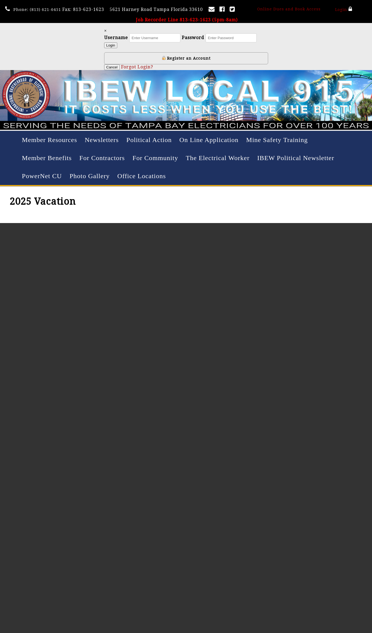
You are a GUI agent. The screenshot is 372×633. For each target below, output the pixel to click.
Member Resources (49, 139)
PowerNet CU (42, 176)
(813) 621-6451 (45, 9)
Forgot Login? (137, 67)
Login (343, 9)
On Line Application (208, 139)
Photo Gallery (89, 176)
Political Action (149, 139)
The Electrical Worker (218, 157)
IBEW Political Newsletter (295, 157)
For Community (155, 157)
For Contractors (102, 157)
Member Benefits (47, 157)
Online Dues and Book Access (289, 9)
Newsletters (102, 139)
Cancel (112, 67)
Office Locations (141, 176)
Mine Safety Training (277, 139)
